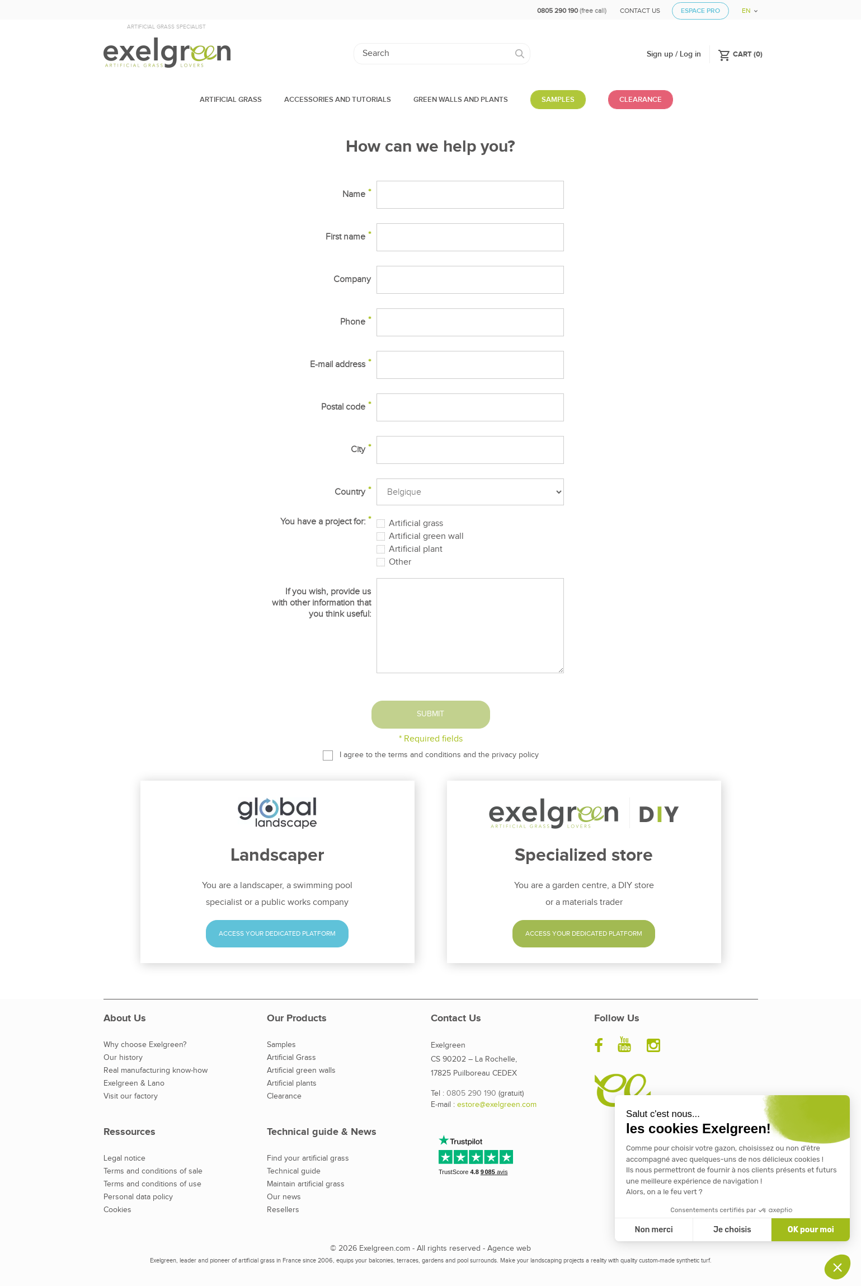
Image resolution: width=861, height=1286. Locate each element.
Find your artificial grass (308, 1158)
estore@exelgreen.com (497, 1104)
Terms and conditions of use (152, 1184)
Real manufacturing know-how (155, 1070)
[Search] (442, 53)
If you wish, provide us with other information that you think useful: (321, 602)
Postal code (343, 407)
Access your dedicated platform (277, 933)
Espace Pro (700, 11)
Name (353, 194)
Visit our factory (130, 1096)
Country (350, 492)
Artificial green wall (426, 536)
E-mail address (337, 364)
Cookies (117, 1209)
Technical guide (294, 1171)
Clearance (284, 1096)
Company (352, 279)
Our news (284, 1197)
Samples (281, 1044)
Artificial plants (292, 1083)
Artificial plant (416, 549)
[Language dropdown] (746, 7)
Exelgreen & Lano (133, 1083)
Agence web (509, 1248)
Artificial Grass (291, 1057)
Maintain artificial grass (306, 1184)
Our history (123, 1057)
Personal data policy (138, 1197)
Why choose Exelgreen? (144, 1044)
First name (345, 237)
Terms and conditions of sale (153, 1171)
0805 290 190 (471, 1093)
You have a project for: (322, 522)
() (740, 54)
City (358, 449)
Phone (352, 322)
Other (400, 562)
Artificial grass (416, 523)
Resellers (283, 1209)
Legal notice (124, 1158)
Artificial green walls (301, 1070)
